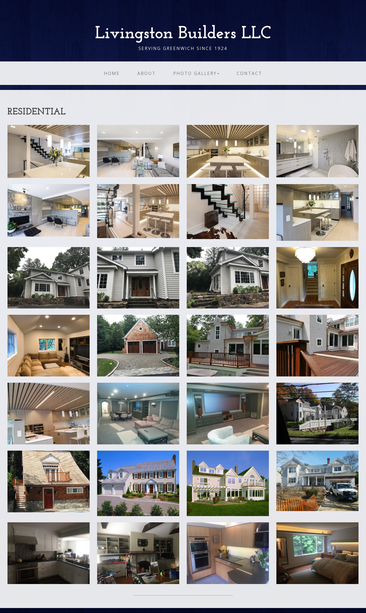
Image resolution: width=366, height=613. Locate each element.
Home (112, 73)
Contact (249, 73)
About (146, 73)
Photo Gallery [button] (196, 73)
